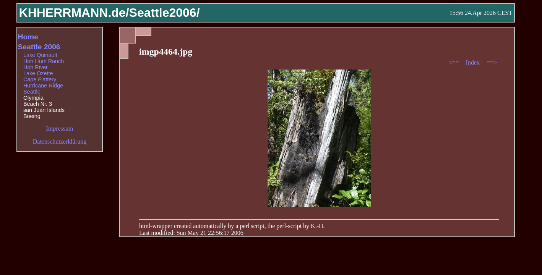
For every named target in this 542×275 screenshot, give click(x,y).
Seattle (32, 92)
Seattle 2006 (39, 47)
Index (473, 62)
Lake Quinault (40, 55)
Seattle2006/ (164, 12)
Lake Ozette (38, 73)
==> (492, 62)
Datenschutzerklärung (59, 141)
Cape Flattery (39, 79)
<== (455, 62)
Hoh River (35, 67)
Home (28, 37)
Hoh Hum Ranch (43, 61)
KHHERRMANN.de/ (74, 12)
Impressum (59, 128)
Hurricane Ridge (43, 85)
